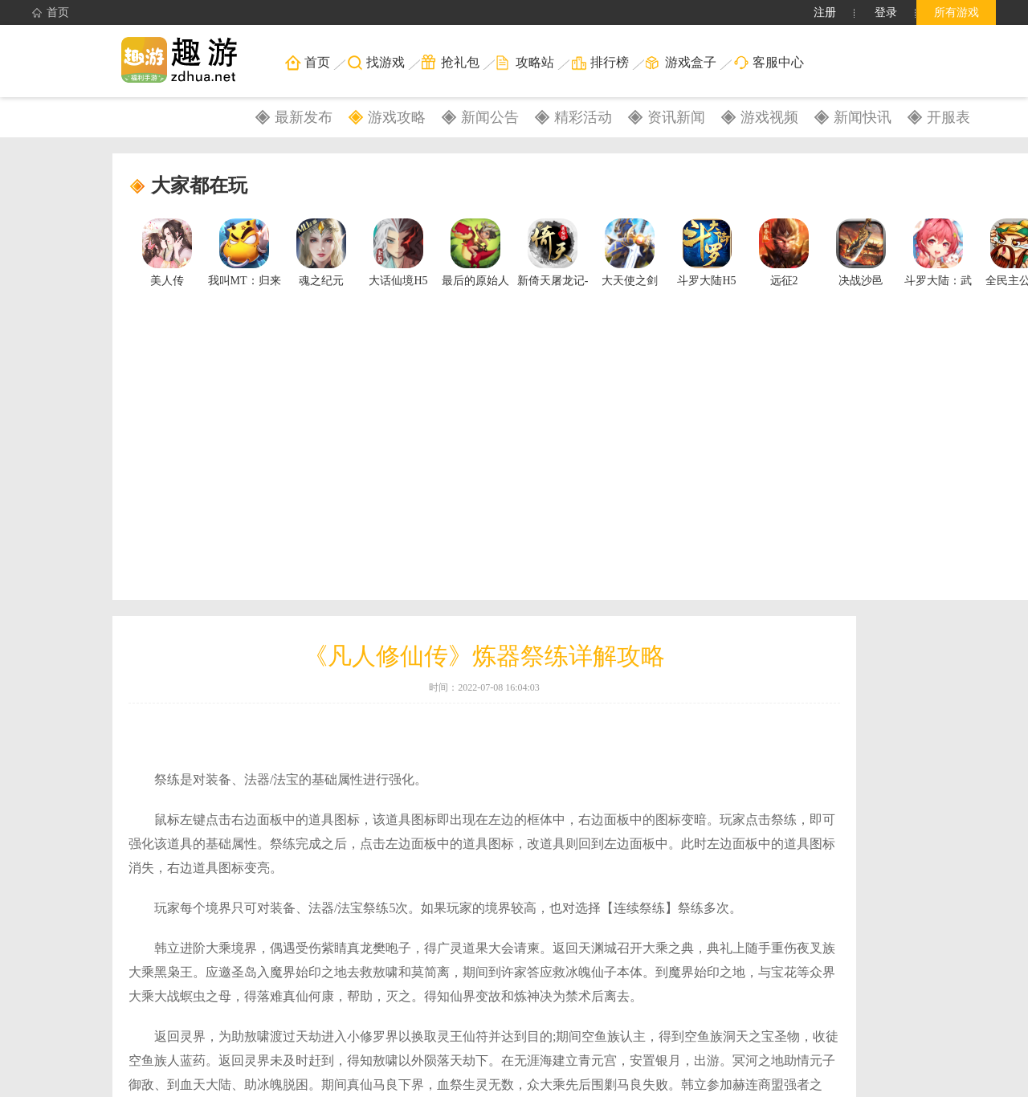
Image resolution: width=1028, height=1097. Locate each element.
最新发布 (303, 117)
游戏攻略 (397, 117)
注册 (825, 12)
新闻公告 (490, 117)
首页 (50, 12)
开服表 (948, 117)
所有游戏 (956, 12)
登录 (886, 12)
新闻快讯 (862, 117)
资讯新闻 (676, 117)
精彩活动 (583, 117)
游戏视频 (769, 117)
